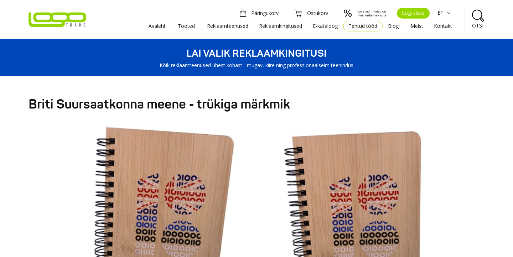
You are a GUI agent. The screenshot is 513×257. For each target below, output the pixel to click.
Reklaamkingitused (280, 25)
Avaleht (157, 25)
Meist (416, 25)
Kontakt (443, 25)
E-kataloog (325, 25)
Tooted (186, 25)
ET (444, 12)
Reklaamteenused (227, 25)
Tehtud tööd (362, 25)
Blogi (394, 25)
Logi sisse (413, 12)
